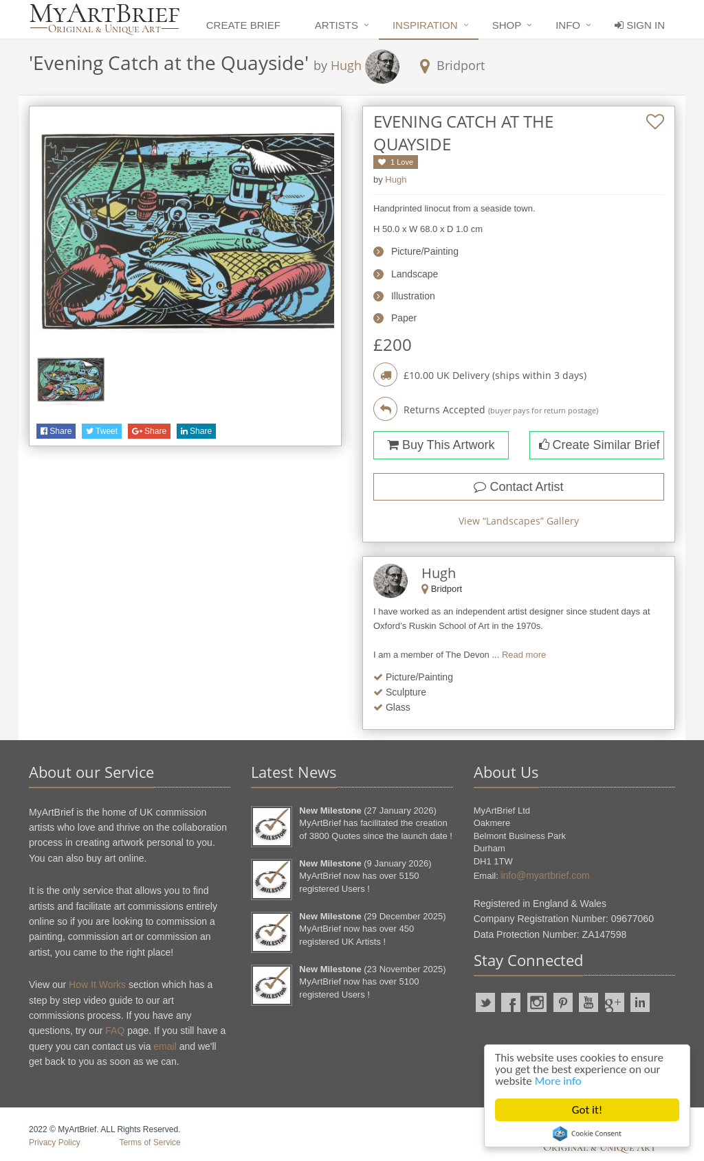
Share (56, 431)
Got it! (587, 1110)
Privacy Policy (54, 1142)
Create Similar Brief (599, 445)
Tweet (102, 431)
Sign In (640, 25)
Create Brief (243, 25)
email (164, 1046)
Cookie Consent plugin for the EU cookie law (587, 1133)
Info (568, 25)
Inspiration (425, 25)
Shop (507, 25)
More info (558, 1081)
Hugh (346, 65)
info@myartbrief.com (544, 875)
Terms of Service (149, 1142)
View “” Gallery (519, 520)
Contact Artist (518, 487)
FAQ (114, 1030)
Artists (336, 25)
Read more (524, 655)
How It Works (97, 984)
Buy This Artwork (441, 445)
